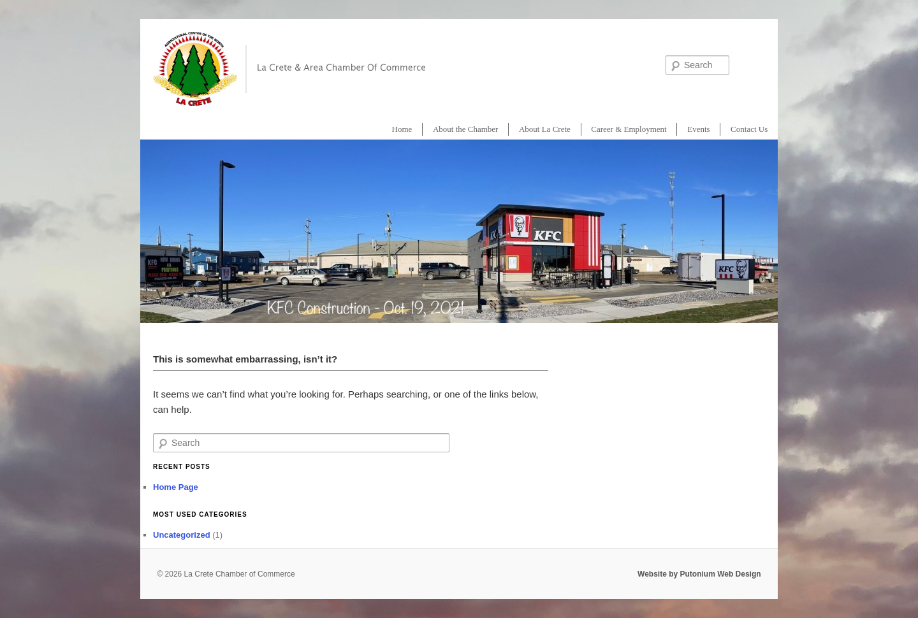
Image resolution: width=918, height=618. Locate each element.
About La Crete (545, 129)
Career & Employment (628, 129)
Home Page (175, 487)
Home (402, 129)
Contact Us (749, 129)
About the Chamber (466, 129)
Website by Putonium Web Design (699, 574)
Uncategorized (181, 535)
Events (698, 129)
